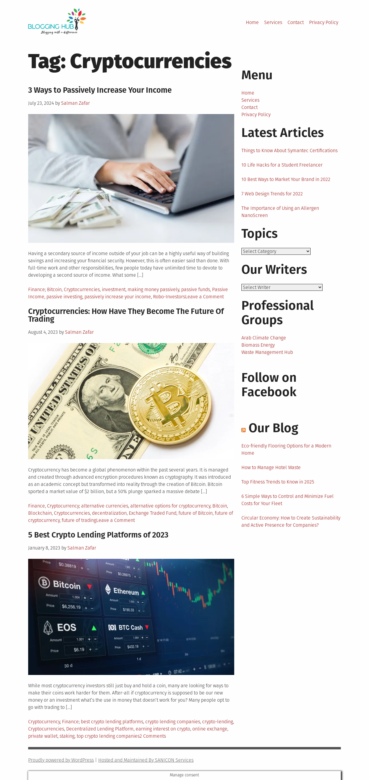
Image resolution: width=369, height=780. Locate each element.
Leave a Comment (204, 297)
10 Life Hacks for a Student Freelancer (282, 165)
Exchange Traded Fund (152, 513)
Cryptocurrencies (82, 289)
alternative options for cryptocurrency (170, 506)
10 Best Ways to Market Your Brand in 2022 (285, 179)
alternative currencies (104, 506)
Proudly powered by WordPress (61, 760)
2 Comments (153, 736)
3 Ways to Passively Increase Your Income (100, 90)
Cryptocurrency (63, 506)
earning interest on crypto (163, 729)
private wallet (43, 736)
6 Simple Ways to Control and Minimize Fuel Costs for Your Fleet (287, 500)
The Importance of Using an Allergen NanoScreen (280, 211)
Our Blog (273, 428)
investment (113, 289)
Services (273, 22)
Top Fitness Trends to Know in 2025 (277, 482)
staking (67, 736)
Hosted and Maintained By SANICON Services (145, 760)
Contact (296, 22)
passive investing (64, 297)
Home (252, 22)
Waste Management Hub (267, 353)
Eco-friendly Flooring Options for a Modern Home (286, 450)
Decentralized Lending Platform (100, 729)
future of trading (79, 520)
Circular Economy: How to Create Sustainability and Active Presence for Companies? (290, 522)
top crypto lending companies (108, 736)
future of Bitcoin (196, 513)
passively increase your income (117, 297)
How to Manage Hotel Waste (271, 468)
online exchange (209, 729)
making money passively (153, 289)
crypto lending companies (172, 721)
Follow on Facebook (269, 385)
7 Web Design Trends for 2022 (272, 194)
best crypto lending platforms (112, 721)
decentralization (109, 513)
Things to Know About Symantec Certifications (289, 150)
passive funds (195, 289)
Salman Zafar (75, 103)
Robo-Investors (169, 297)
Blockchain (40, 513)
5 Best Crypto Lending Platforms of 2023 (98, 535)
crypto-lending (217, 721)
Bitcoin (54, 289)
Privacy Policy (323, 22)
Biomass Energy (258, 345)
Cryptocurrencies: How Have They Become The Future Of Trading (126, 315)
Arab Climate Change (263, 338)
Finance (36, 289)
